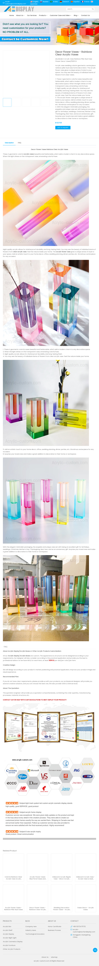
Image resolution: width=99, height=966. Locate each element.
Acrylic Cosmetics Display (13, 941)
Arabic (55, 1)
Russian (45, 1)
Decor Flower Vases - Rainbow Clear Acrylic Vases (37, 909)
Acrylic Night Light (9, 938)
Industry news (30, 930)
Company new (31, 926)
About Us (19, 15)
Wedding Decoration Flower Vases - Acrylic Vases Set (61, 909)
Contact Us (85, 15)
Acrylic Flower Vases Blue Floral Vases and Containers (37, 878)
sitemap (54, 957)
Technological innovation (34, 934)
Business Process (54, 930)
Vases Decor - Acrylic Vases (85, 909)
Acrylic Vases (49, 39)
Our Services (32, 15)
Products (42, 15)
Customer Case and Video (60, 15)
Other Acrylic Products (41, 651)
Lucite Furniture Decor (32, 39)
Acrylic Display (13, 651)
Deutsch (66, 1)
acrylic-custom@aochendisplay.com (15, 3)
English (35, 1)
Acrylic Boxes (25, 651)
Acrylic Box (7, 926)
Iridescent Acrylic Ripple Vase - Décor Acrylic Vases (61, 878)
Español (76, 1)
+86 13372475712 (79, 926)
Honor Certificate (54, 926)
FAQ (19, 143)
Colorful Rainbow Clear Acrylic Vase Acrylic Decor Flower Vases (13, 878)
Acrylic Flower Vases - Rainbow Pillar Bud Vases (13, 909)
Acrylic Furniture (9, 945)
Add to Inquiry (62, 127)
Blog (75, 15)
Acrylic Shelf (7, 930)
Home (11, 15)
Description (9, 143)
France (86, 1)
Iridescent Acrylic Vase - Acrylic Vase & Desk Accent (85, 878)
